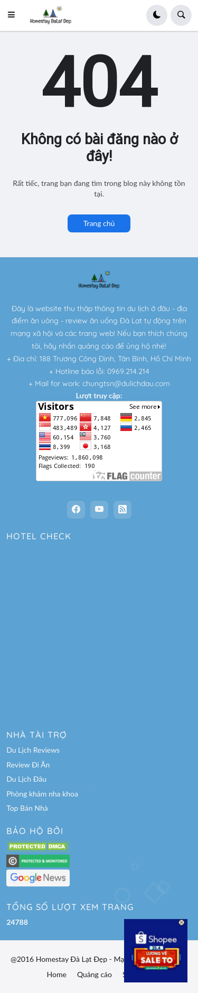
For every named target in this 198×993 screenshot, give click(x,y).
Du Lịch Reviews (33, 749)
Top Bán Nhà (27, 807)
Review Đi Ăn (28, 764)
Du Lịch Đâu (26, 778)
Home (57, 974)
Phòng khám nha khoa (42, 793)
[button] (14, 15)
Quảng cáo (94, 974)
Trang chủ (99, 223)
